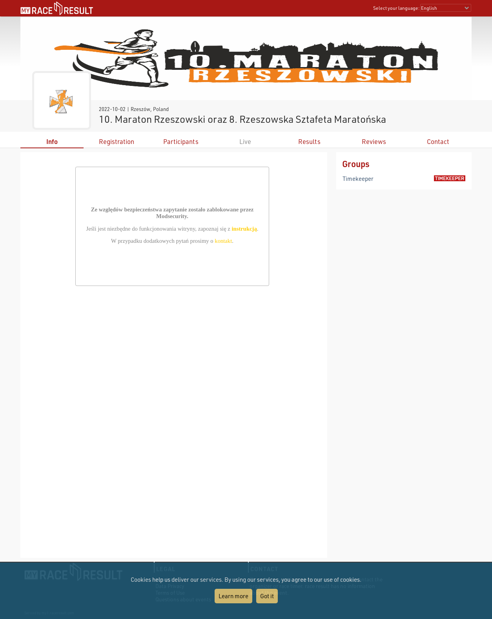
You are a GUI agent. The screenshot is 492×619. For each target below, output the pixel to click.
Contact (438, 141)
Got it (267, 596)
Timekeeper (358, 178)
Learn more (233, 596)
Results (309, 141)
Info (52, 141)
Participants (181, 141)
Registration (116, 141)
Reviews (374, 141)
